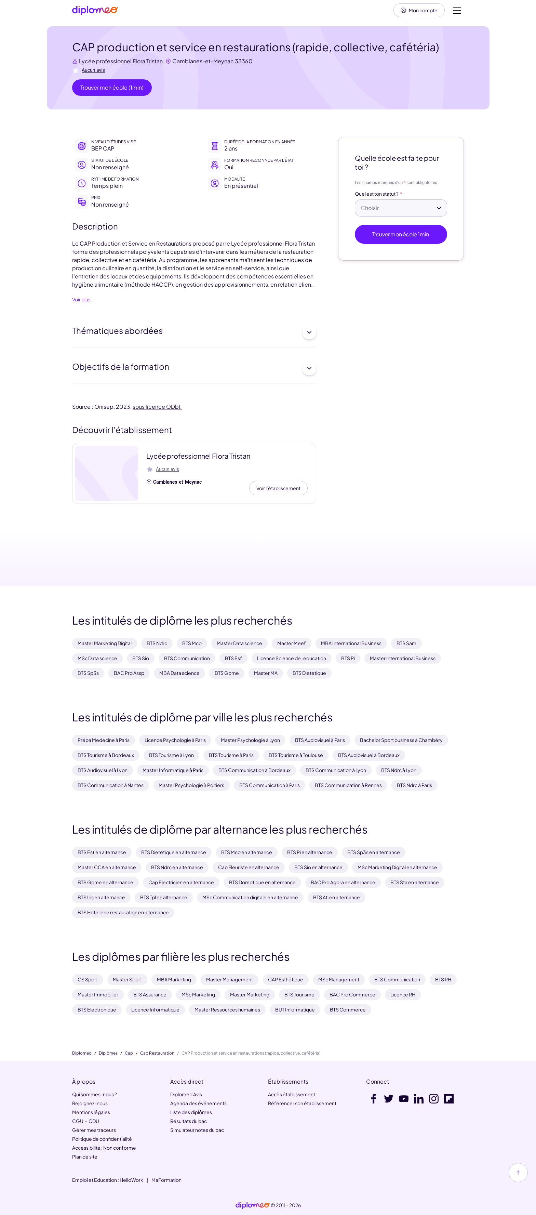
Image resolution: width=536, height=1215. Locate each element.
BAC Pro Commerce (352, 994)
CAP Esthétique (285, 979)
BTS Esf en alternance (102, 852)
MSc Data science (97, 658)
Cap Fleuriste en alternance (248, 867)
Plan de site (84, 1156)
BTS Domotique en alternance (262, 882)
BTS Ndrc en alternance (177, 867)
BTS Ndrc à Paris (414, 785)
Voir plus (81, 299)
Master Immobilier (98, 994)
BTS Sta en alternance (414, 882)
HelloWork (131, 1180)
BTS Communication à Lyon (336, 770)
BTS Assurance (149, 994)
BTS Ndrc (157, 643)
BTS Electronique (97, 1009)
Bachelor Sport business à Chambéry (401, 740)
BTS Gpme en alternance (105, 882)
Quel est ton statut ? (377, 194)
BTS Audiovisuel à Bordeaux (369, 755)
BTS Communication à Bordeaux (254, 770)
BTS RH (443, 979)
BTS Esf (233, 658)
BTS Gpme (227, 673)
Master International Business (403, 658)
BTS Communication (187, 658)
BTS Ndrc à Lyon (398, 770)
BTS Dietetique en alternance (173, 852)
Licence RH (402, 994)
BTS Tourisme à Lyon (171, 755)
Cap (129, 1053)
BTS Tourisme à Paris (231, 755)
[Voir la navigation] (457, 10)
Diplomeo (82, 1053)
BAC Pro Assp (129, 673)
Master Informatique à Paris (173, 770)
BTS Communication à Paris (269, 785)
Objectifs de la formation (194, 368)
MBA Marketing (174, 979)
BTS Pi (348, 658)
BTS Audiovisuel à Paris (320, 740)
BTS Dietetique (309, 673)
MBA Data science (179, 673)
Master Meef (291, 643)
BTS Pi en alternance (309, 852)
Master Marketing (249, 994)
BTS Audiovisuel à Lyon (103, 770)
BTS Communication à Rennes (348, 785)
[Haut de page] (518, 1172)
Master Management (229, 979)
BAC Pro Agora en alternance (343, 882)
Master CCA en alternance (107, 867)
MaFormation (166, 1180)
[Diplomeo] (95, 10)
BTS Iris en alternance (101, 897)
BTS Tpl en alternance (163, 897)
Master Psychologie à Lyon (250, 740)
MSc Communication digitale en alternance (250, 897)
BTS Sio (140, 658)
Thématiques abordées (194, 332)
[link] (253, 1205)
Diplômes (108, 1053)
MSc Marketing (198, 994)
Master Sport (127, 979)
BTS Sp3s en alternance (373, 852)
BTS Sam (406, 643)
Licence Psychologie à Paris (175, 740)
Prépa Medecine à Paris (104, 740)
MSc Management (338, 979)
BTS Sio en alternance (318, 867)
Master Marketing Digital (105, 643)
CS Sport (88, 979)
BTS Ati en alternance (336, 897)
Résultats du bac (188, 1121)
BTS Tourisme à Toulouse (296, 755)
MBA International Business (351, 643)
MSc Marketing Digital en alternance (397, 867)
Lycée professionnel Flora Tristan (121, 61)
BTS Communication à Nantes (111, 785)
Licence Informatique (155, 1009)
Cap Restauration (157, 1053)
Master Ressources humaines (227, 1009)
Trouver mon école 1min (401, 234)
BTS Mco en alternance (246, 852)
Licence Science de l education (291, 658)
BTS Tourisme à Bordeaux (106, 755)
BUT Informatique (295, 1009)
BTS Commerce (348, 1009)
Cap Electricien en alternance (181, 882)
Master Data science (239, 643)
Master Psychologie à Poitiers (191, 785)
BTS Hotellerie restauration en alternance (123, 912)
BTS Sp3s (88, 673)
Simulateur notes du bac (197, 1130)
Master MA (266, 673)
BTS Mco (192, 643)
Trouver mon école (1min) (112, 87)
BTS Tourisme (299, 994)
